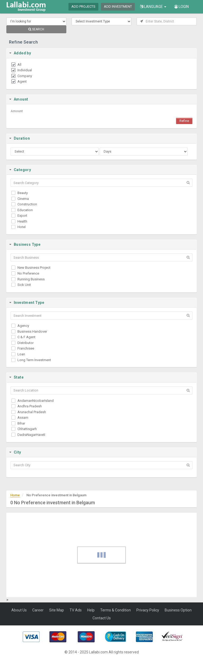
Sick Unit (24, 285)
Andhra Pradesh (29, 406)
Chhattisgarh (27, 429)
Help (91, 610)
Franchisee (25, 348)
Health (22, 221)
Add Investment (118, 6)
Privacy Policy (147, 610)
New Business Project (33, 268)
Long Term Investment (34, 360)
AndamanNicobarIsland (35, 401)
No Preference (28, 273)
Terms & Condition (115, 610)
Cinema (23, 199)
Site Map (56, 610)
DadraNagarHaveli (31, 435)
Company (24, 76)
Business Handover (32, 331)
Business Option (178, 610)
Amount (17, 111)
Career (38, 610)
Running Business (31, 279)
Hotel (21, 227)
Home (15, 495)
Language (153, 6)
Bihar (21, 423)
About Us (19, 610)
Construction (27, 204)
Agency (23, 326)
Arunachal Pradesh (31, 412)
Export (22, 216)
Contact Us (102, 618)
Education (25, 210)
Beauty (22, 193)
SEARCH (36, 29)
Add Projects (83, 6)
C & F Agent (26, 337)
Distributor (25, 343)
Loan (21, 354)
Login (181, 6)
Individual (24, 70)
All (19, 65)
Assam (22, 417)
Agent (22, 81)
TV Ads (76, 610)
